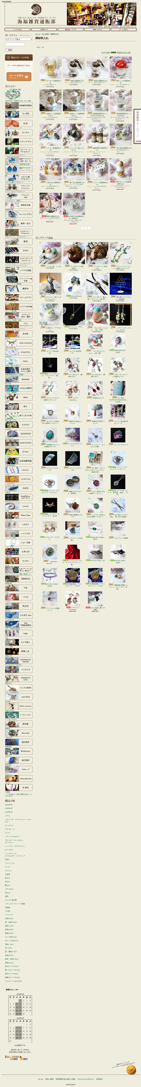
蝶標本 (19, 289)
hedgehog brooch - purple (118, 343)
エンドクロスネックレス (72, 437)
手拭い (7, 859)
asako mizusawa (19, 343)
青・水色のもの (11, 922)
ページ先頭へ (131, 1071)
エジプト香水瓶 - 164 (49, 344)
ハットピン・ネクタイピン (15, 846)
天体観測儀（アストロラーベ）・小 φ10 (95, 577)
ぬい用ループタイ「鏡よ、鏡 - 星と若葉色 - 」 (118, 509)
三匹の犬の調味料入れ (51, 171)
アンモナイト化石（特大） (74, 255)
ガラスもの (9, 889)
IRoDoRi (19, 380)
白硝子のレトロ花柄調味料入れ (121, 171)
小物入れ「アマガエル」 (51, 317)
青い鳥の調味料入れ (74, 171)
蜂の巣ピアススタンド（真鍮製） (121, 286)
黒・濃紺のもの (11, 952)
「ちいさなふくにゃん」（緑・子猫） (97, 317)
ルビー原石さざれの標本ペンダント (95, 484)
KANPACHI (19, 434)
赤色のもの (9, 918)
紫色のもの (9, 933)
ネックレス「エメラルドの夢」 (95, 438)
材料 (6, 896)
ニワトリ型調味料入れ (97, 171)
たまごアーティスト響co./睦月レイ (19, 570)
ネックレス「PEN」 (74, 316)
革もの (7, 893)
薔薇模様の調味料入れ (97, 137)
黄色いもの (9, 926)
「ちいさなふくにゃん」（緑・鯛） (95, 344)
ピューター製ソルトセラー (74, 137)
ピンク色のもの (11, 937)
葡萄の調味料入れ (51, 205)
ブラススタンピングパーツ (19, 325)
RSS (14, 1059)
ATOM (24, 1059)
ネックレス (9, 825)
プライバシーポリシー (86, 1079)
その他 (7, 911)
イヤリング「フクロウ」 (49, 530)
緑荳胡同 (19, 761)
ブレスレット (10, 829)
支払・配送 (49, 1079)
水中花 (19, 334)
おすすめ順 (106, 52)
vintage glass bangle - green (95, 530)
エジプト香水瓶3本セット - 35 (118, 414)
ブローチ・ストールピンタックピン (14, 841)
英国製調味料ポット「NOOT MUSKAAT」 (97, 103)
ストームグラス (19, 298)
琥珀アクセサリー (19, 169)
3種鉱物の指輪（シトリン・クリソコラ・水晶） (118, 579)
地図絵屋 (19, 579)
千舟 (19, 588)
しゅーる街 (19, 543)
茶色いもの (9, 944)
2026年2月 (9, 812)
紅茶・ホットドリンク (19, 124)
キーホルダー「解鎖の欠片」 (72, 368)
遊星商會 (19, 743)
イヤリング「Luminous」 (72, 601)
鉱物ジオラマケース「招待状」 (72, 484)
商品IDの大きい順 (123, 52)
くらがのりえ (19, 480)
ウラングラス (19, 142)
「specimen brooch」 (50, 554)
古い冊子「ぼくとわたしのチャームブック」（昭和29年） (95, 462)
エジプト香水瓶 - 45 (72, 344)
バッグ (7, 867)
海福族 (7, 907)
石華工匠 (19, 552)
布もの (7, 882)
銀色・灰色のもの (11, 959)
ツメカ (19, 597)
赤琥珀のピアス (95, 390)
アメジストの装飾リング (50, 601)
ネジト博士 (19, 643)
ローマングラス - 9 (118, 437)
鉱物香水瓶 (19, 206)
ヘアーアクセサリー (12, 836)
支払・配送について (44, 29)
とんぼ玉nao (19, 616)
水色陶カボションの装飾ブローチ (50, 438)
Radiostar (19, 752)
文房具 (19, 251)
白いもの (8, 948)
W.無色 (19, 788)
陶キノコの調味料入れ (121, 70)
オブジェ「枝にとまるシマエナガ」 (51, 286)
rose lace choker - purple (118, 554)
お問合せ (97, 29)
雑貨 (19, 242)
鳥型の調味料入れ (74, 69)
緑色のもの (9, 929)
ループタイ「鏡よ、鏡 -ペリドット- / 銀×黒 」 (97, 286)
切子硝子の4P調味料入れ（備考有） (74, 206)
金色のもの (9, 955)
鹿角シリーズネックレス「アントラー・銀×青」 (49, 368)
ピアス (7, 816)
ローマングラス (19, 215)
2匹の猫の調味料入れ (121, 136)
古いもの (19, 133)
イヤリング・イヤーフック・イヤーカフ (18, 821)
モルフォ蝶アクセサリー (19, 178)
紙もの (7, 878)
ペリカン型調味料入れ (51, 137)
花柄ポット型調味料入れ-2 (74, 103)
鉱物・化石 (19, 224)
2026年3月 (9, 808)
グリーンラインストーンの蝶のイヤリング (121, 255)
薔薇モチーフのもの (12, 977)
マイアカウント (18, 35)
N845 (19, 398)
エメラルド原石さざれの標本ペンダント (95, 508)
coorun (19, 470)
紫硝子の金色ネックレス (72, 414)
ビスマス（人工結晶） (72, 531)
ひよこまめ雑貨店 (19, 688)
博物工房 (19, 652)
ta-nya (19, 561)
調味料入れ (55, 34)
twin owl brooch (74, 285)
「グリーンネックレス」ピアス (121, 317)
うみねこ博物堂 (19, 389)
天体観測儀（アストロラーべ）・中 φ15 (72, 577)
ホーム (17, 29)
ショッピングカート (123, 29)
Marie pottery (19, 706)
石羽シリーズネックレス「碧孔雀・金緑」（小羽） (118, 485)
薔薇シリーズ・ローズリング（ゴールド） (49, 484)
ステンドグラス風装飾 (19, 280)
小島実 (19, 489)
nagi (19, 634)
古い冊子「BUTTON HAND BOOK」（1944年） (118, 392)
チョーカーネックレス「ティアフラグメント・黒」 (72, 555)
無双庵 (19, 724)
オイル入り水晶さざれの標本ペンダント (50, 414)
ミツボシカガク (19, 715)
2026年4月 (9, 805)
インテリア (9, 915)
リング (7, 833)
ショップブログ (70, 29)
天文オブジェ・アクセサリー (19, 233)
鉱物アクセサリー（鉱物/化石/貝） (19, 160)
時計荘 (19, 607)
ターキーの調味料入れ (51, 70)
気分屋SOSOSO (19, 443)
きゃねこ (19, 452)
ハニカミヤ (19, 670)
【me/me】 (19, 734)
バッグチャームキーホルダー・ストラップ (15, 855)
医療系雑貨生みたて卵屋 (19, 371)
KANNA (19, 425)
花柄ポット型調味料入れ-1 (51, 103)
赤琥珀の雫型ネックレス (95, 414)
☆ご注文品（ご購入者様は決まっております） (19, 795)
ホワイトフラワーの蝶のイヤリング (50, 391)
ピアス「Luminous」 (72, 391)
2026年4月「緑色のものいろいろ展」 (18, 95)
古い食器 (19, 115)
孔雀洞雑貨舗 (19, 461)
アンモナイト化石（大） (97, 255)
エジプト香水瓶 (19, 307)
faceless (19, 779)
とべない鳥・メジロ (50, 254)
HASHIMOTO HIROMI (19, 661)
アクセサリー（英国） (19, 197)
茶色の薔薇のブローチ (72, 508)
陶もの (7, 885)
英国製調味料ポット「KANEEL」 (121, 103)
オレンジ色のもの (11, 941)
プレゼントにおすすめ (13, 981)
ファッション (10, 863)
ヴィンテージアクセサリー (19, 151)
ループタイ (9, 850)
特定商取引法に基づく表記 (65, 1079)
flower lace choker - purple (50, 577)
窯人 (19, 407)
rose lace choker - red (95, 553)
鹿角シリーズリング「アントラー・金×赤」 (49, 507)
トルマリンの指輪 (118, 530)
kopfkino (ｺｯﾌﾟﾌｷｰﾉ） (19, 498)
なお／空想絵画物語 (19, 625)
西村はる (19, 679)
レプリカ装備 (19, 271)
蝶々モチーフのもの (12, 970)
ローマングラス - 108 (49, 461)
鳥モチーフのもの (11, 966)
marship (19, 697)
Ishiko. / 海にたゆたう (19, 362)
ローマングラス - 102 (72, 461)
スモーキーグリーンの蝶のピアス (118, 368)
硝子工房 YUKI (19, 416)
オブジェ (8, 871)
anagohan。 (19, 352)
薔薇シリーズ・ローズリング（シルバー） (118, 460)
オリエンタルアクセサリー (19, 188)
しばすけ (19, 525)
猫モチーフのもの (11, 974)
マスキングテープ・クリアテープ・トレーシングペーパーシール (19, 261)
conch (19, 507)
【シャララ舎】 (19, 534)
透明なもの (9, 963)
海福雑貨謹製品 (19, 106)
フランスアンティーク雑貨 (15, 904)
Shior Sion (19, 516)
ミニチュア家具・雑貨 (19, 316)
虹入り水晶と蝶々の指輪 (95, 601)
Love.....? (19, 770)
